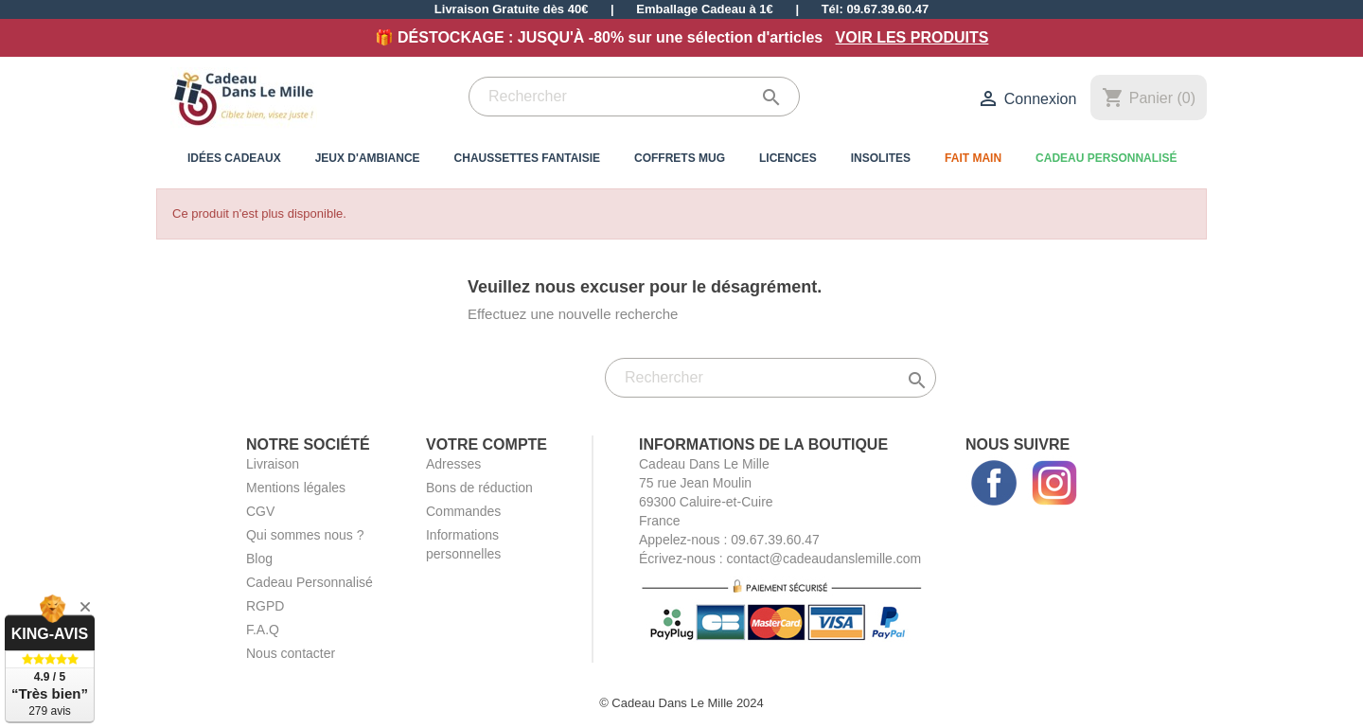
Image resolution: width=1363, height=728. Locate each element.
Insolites (881, 158)
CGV (260, 511)
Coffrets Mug (679, 158)
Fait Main (973, 158)
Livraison (272, 463)
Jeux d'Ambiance (367, 158)
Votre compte (486, 444)
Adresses (453, 463)
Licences (788, 158)
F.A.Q (262, 629)
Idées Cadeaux (234, 158)
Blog (259, 558)
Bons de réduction (479, 487)
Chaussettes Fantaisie (527, 158)
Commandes (463, 511)
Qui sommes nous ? (305, 534)
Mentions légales (295, 487)
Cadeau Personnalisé (1106, 158)
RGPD (265, 605)
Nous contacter (290, 653)
